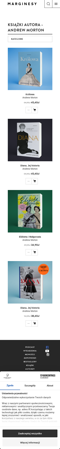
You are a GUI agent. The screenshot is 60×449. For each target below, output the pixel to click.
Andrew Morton (30, 97)
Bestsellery (30, 361)
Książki (30, 365)
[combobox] (30, 39)
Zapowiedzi (30, 358)
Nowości (30, 354)
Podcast (30, 347)
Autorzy (30, 369)
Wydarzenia (30, 350)
